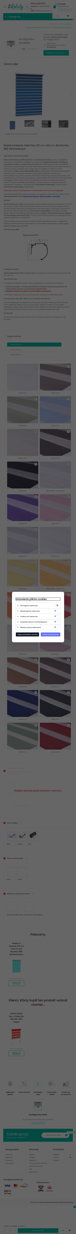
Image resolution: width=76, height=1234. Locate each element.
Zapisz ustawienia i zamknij (27, 634)
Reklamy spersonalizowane (30, 627)
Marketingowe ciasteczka (30, 611)
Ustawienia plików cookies (31, 599)
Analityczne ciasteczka (29, 616)
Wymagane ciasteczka (29, 605)
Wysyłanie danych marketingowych (33, 622)
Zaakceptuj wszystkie (50, 634)
